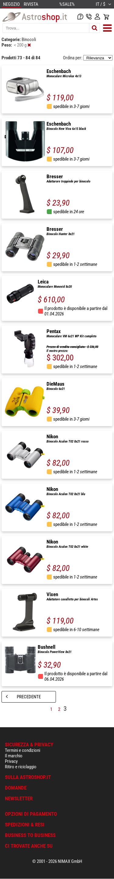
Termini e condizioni (22, 750)
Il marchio (13, 756)
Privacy (11, 761)
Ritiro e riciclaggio (20, 767)
